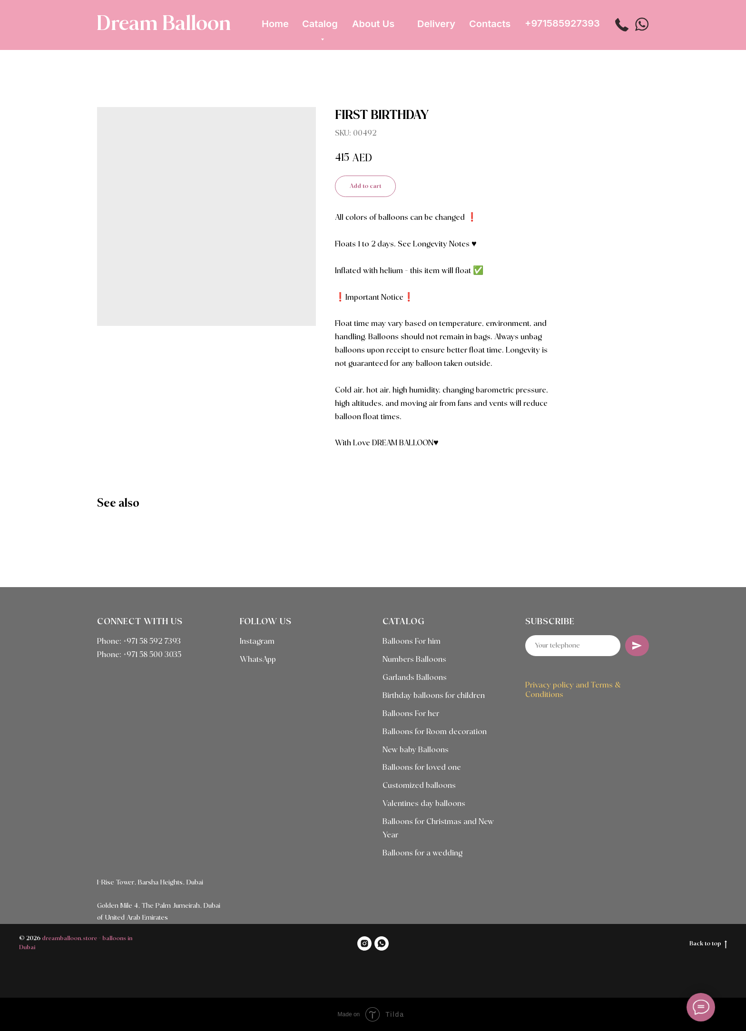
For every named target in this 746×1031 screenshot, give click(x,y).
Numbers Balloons (414, 659)
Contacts (489, 23)
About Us (373, 23)
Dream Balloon (164, 24)
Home (275, 23)
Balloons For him (412, 641)
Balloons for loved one (422, 767)
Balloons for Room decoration (435, 731)
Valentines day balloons (424, 803)
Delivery (436, 23)
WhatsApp (258, 659)
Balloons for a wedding (422, 853)
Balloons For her (411, 713)
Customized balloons (419, 785)
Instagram (257, 641)
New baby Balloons (416, 750)
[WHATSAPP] (381, 943)
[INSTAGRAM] (364, 943)
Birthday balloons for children (434, 695)
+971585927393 (562, 23)
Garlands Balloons (415, 677)
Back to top (708, 944)
